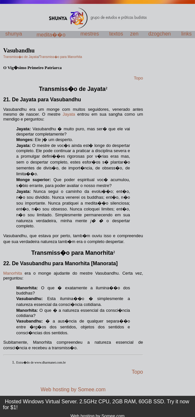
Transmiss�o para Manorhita (72, 253)
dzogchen (159, 33)
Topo (137, 372)
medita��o (50, 34)
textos (116, 33)
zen (134, 33)
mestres (90, 33)
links (186, 33)
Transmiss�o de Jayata (72, 89)
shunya (13, 33)
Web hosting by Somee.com (73, 389)
